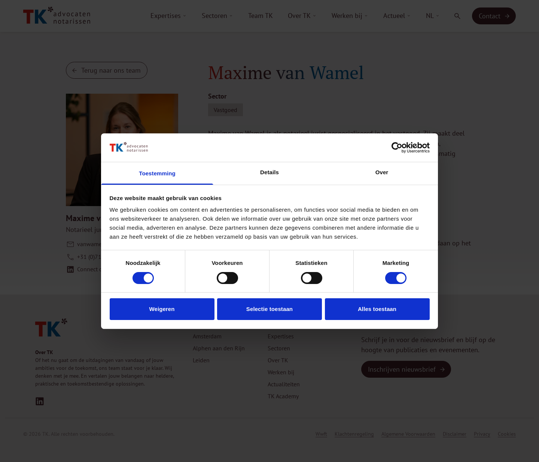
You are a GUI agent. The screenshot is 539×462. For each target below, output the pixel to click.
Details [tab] (269, 172)
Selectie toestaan (269, 309)
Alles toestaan (377, 309)
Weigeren (161, 309)
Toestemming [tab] (157, 173)
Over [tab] (382, 172)
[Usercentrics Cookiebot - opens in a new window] (397, 147)
